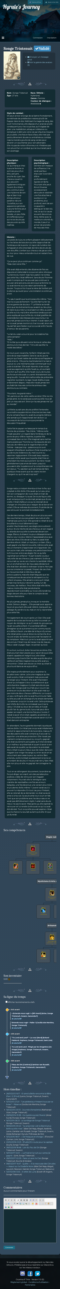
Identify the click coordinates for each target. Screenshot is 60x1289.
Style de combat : (15, 113)
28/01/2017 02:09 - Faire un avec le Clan (23, 1158)
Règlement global (19, 1282)
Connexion (38, 38)
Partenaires (30, 1285)
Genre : (34, 98)
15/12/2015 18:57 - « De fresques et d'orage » (25, 1137)
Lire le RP (17, 1019)
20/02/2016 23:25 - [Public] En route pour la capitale (29, 1142)
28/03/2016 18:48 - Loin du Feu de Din (23, 1147)
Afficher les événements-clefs (20, 1002)
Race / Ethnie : (37, 93)
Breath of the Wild (51, 2)
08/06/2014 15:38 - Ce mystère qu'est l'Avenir (26, 1115)
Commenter (9, 1247)
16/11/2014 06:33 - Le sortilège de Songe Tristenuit (28, 1121)
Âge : (9, 96)
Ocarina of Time (35, 2)
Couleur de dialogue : (41, 101)
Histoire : (11, 237)
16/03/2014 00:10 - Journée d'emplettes (23, 1110)
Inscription (51, 38)
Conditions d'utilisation (38, 1282)
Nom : (9, 93)
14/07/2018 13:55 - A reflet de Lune (21, 1172)
